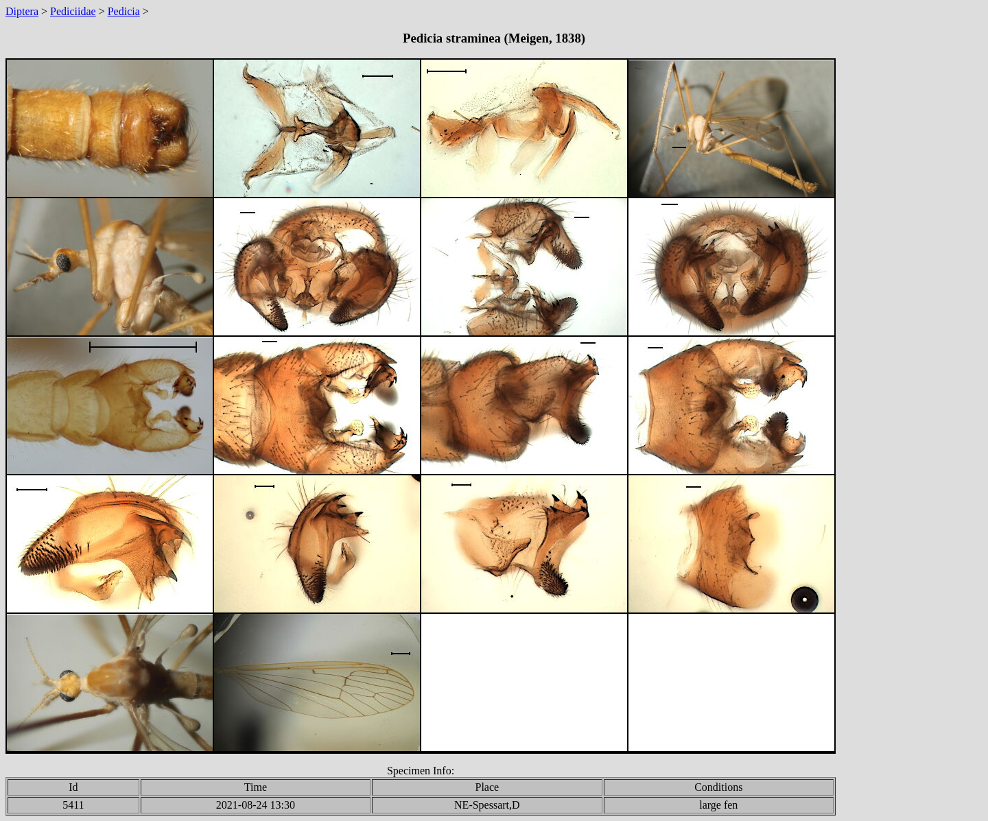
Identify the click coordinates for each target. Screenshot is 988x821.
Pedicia (124, 11)
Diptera (21, 11)
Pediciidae (73, 11)
